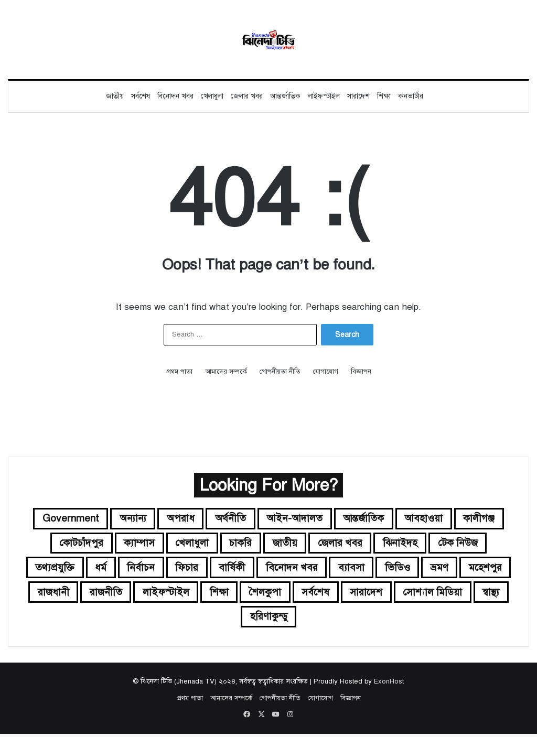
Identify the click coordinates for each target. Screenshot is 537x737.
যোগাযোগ (325, 371)
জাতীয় (115, 96)
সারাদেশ (358, 96)
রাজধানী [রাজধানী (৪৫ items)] (135, 594)
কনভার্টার (410, 96)
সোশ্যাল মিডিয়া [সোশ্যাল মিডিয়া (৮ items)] (219, 619)
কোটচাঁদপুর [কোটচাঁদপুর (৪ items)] (76, 543)
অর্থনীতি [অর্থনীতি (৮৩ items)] (230, 518)
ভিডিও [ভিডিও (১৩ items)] (427, 569)
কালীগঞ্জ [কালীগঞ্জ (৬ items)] (485, 518)
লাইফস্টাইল (324, 96)
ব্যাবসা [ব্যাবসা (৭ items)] (380, 569)
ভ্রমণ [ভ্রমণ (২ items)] (470, 569)
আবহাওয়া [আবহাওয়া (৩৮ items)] (428, 518)
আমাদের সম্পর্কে (226, 371)
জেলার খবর (247, 96)
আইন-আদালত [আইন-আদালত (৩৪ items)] (296, 518)
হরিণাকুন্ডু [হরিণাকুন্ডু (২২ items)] (329, 619)
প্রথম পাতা (179, 371)
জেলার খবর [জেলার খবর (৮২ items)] (342, 543)
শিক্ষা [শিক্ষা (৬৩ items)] (305, 594)
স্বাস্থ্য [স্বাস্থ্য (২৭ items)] (280, 619)
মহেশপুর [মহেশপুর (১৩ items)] (80, 594)
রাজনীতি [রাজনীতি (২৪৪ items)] (189, 594)
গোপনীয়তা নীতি (280, 371)
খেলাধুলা (212, 96)
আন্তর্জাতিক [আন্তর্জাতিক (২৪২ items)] (367, 518)
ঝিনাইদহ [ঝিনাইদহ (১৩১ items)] (404, 543)
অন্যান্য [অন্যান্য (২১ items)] (129, 518)
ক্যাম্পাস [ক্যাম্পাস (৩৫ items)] (136, 543)
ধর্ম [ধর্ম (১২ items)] (125, 569)
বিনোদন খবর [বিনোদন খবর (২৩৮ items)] (319, 569)
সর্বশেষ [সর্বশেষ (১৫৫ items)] (405, 594)
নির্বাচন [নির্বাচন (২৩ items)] (165, 569)
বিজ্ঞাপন (361, 371)
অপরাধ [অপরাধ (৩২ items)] (179, 518)
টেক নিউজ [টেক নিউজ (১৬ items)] (463, 543)
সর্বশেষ (140, 96)
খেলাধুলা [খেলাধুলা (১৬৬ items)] (190, 543)
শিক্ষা (384, 96)
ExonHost (389, 684)
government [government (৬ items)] (64, 518)
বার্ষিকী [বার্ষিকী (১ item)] (258, 569)
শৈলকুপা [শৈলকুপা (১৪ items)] (353, 594)
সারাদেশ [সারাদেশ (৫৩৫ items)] (458, 594)
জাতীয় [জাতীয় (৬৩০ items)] (284, 543)
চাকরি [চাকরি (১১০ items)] (239, 543)
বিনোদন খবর (175, 96)
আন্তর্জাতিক (285, 96)
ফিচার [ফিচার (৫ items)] (212, 569)
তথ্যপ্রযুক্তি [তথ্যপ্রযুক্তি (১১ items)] (77, 569)
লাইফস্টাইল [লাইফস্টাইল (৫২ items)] (250, 594)
